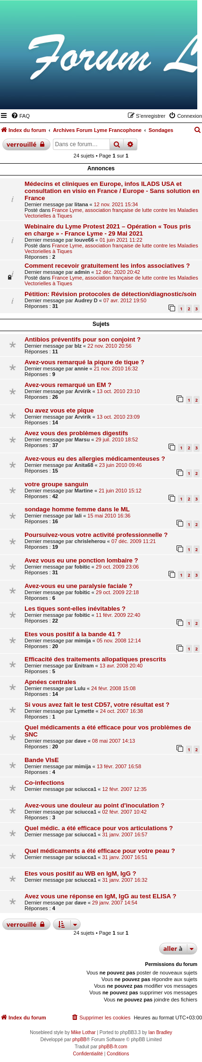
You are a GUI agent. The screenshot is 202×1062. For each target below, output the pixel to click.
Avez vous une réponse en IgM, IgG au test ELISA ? (100, 896)
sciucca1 (85, 789)
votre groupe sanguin (56, 484)
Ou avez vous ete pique (59, 410)
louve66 (84, 240)
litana (81, 204)
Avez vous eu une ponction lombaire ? (81, 560)
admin (82, 272)
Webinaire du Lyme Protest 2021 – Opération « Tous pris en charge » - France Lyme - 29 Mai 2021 (108, 230)
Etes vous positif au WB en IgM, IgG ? (80, 873)
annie (81, 368)
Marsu (82, 439)
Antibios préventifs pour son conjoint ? (83, 339)
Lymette (84, 711)
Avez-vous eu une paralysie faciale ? (79, 585)
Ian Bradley (160, 1032)
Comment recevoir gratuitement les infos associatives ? (107, 265)
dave (80, 741)
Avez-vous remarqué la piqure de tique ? (84, 362)
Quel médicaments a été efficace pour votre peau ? (100, 850)
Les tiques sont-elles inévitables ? (75, 608)
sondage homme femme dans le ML (77, 509)
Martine (84, 490)
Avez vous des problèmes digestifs (76, 433)
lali (78, 515)
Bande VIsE (42, 760)
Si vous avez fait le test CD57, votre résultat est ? (97, 704)
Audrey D (86, 300)
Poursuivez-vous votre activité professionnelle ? (96, 534)
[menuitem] (20, 116)
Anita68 (84, 465)
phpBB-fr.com (113, 1046)
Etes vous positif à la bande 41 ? (73, 634)
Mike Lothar (83, 1032)
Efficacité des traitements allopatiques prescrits (95, 659)
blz (78, 346)
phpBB (79, 1039)
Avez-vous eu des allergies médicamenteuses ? (95, 458)
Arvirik (83, 391)
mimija (83, 640)
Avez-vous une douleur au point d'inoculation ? (94, 805)
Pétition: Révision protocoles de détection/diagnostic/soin (110, 294)
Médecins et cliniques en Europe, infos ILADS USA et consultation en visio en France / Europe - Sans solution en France (112, 191)
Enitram (84, 665)
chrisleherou (90, 541)
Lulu (80, 688)
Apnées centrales (50, 681)
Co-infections (44, 782)
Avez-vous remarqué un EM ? (68, 384)
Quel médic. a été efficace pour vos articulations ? (99, 828)
